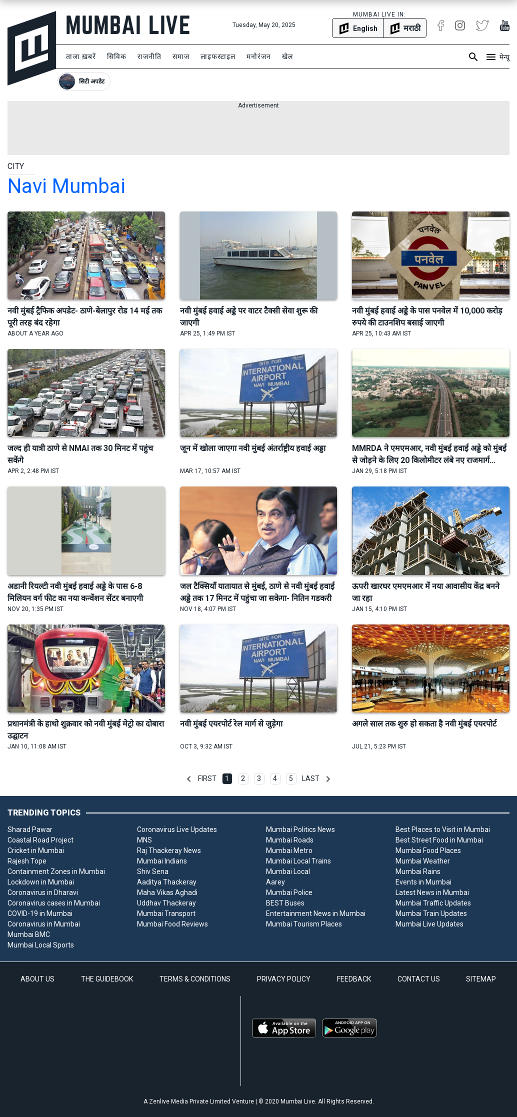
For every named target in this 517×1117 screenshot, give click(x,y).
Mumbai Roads (290, 840)
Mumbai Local (288, 872)
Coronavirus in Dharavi (43, 892)
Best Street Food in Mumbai (439, 840)
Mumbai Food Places (428, 850)
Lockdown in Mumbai (41, 882)
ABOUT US (37, 979)
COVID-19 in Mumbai (40, 914)
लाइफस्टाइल (218, 56)
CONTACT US (419, 979)
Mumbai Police (289, 892)
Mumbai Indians (162, 861)
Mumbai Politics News (300, 830)
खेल (287, 56)
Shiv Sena (152, 872)
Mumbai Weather (423, 861)
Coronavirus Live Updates (177, 830)
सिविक (116, 56)
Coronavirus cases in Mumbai (54, 903)
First (207, 778)
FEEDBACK (354, 979)
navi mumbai (67, 186)
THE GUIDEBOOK (107, 979)
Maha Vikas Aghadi (167, 892)
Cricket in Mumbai (36, 850)
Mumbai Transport (166, 914)
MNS (144, 840)
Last (311, 778)
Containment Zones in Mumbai (56, 872)
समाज (181, 56)
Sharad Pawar (30, 830)
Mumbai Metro (289, 850)
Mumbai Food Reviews (172, 924)
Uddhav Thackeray (166, 903)
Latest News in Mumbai (432, 892)
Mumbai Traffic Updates (433, 903)
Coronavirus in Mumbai (44, 924)
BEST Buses (285, 903)
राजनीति (150, 56)
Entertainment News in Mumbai (316, 914)
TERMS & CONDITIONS (195, 979)
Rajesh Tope (27, 861)
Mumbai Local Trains (298, 861)
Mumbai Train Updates (431, 914)
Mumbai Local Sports (41, 945)
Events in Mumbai (424, 882)
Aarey (275, 882)
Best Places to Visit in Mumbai (443, 830)
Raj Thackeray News (169, 850)
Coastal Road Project (41, 840)
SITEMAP (481, 979)
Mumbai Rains (418, 872)
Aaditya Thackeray (166, 882)
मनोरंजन (258, 56)
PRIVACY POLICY (283, 979)
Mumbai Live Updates (430, 924)
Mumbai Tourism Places (304, 924)
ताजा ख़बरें (81, 56)
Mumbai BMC (29, 934)
